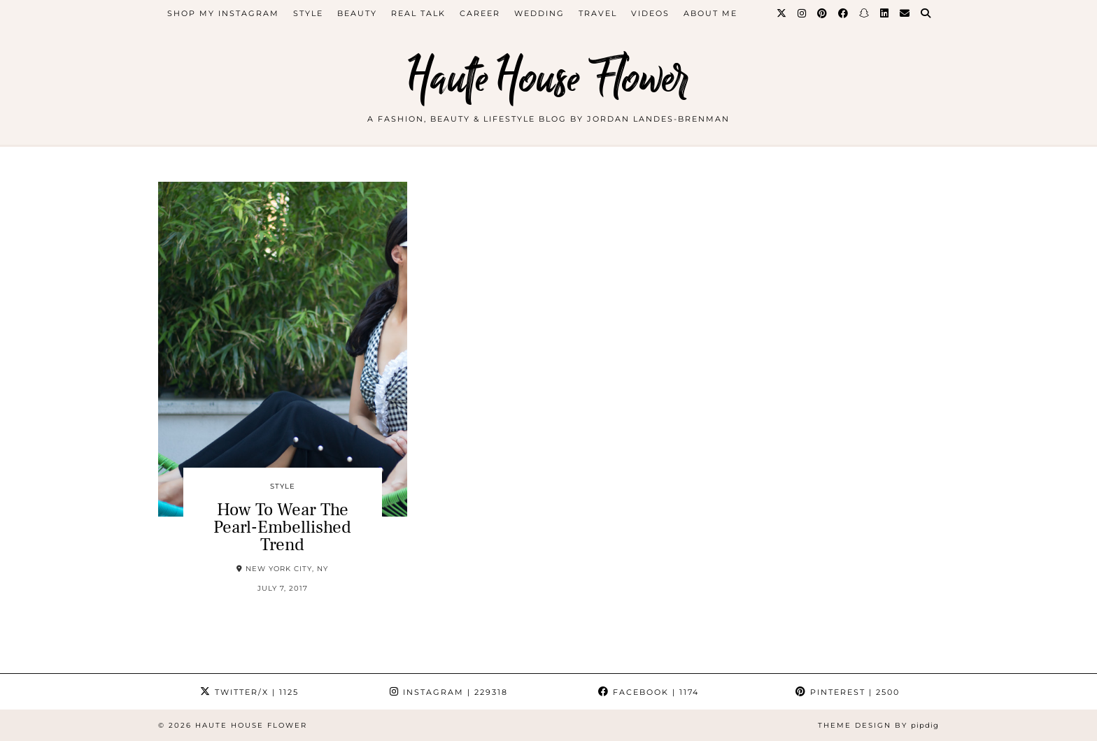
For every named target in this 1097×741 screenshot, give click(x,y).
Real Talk (418, 13)
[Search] (926, 13)
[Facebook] (843, 13)
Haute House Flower (548, 78)
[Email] (905, 13)
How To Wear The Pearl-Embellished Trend (282, 527)
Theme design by (878, 725)
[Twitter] (782, 13)
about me (710, 13)
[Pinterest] (822, 13)
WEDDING (539, 13)
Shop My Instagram (223, 13)
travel (598, 13)
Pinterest (847, 692)
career (480, 13)
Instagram (449, 692)
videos (650, 13)
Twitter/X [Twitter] (249, 692)
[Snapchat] (864, 13)
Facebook (648, 692)
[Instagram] (802, 13)
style (308, 13)
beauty (357, 13)
